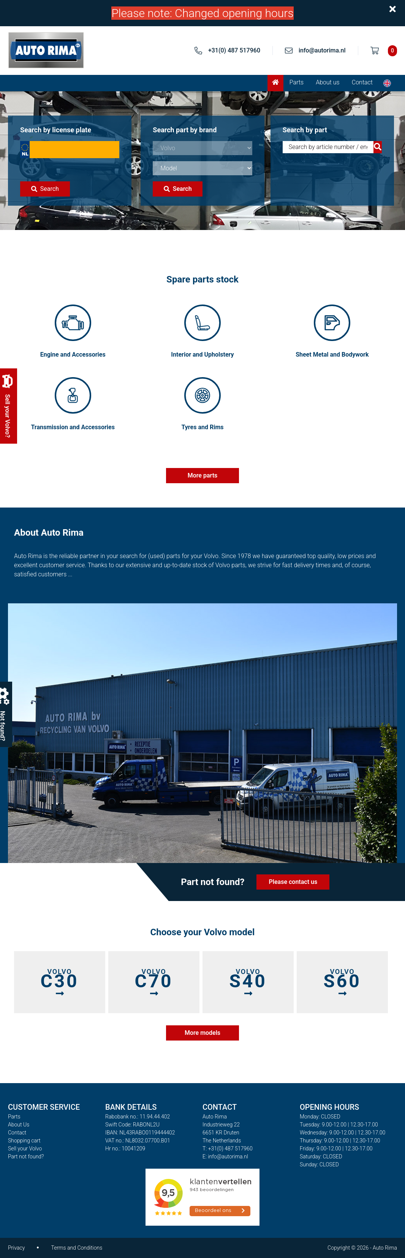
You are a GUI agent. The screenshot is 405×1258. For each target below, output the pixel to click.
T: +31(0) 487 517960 (227, 1148)
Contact (362, 82)
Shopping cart (24, 1140)
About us (328, 82)
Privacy (16, 1248)
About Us (18, 1125)
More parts (203, 475)
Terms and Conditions (76, 1248)
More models (202, 1032)
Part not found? (26, 1156)
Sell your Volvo (25, 1148)
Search (45, 188)
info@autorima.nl (322, 50)
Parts (297, 82)
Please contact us (293, 881)
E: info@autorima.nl (225, 1156)
